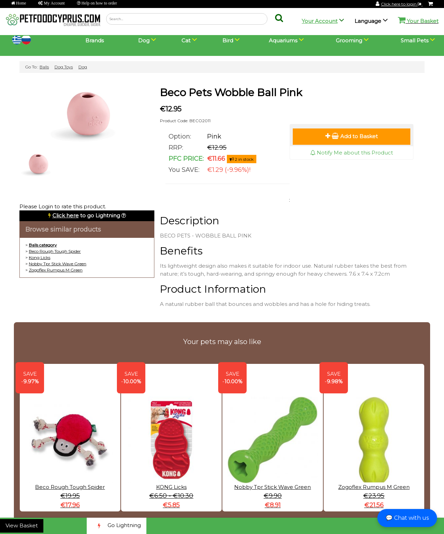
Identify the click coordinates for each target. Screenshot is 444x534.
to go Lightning (86, 215)
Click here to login (401, 4)
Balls (44, 66)
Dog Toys (63, 66)
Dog (82, 66)
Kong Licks (39, 257)
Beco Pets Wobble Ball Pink (231, 92)
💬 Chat (407, 518)
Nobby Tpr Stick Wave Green (57, 263)
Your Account (320, 21)
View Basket (22, 525)
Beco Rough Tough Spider (55, 251)
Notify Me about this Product (351, 152)
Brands (94, 40)
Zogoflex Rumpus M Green (56, 270)
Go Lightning (116, 525)
